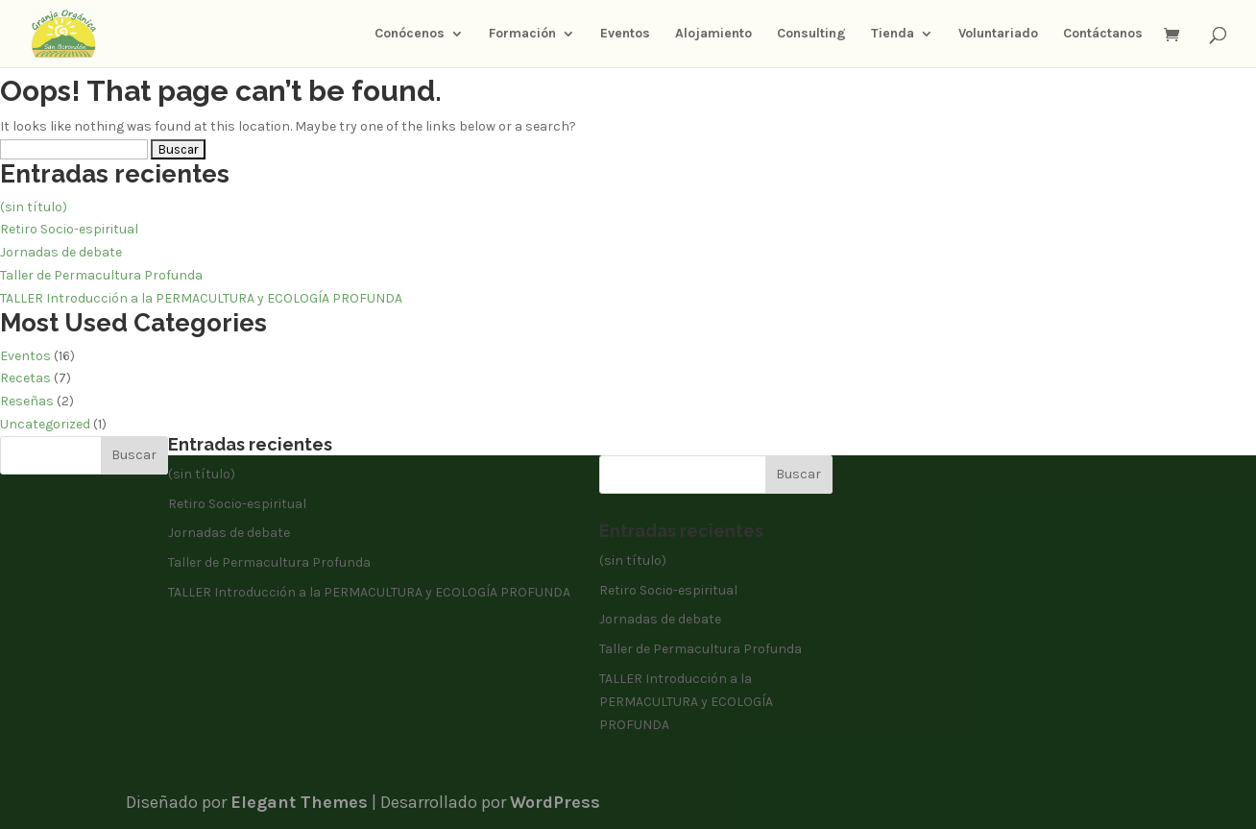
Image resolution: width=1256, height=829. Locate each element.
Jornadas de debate (61, 252)
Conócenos (409, 34)
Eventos (625, 34)
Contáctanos (1103, 34)
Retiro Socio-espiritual (69, 229)
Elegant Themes (299, 802)
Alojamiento (713, 34)
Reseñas (27, 401)
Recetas (25, 378)
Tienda (892, 34)
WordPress (555, 802)
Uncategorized (45, 424)
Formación (522, 34)
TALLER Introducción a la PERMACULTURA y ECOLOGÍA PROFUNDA (201, 298)
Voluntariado (998, 34)
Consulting (811, 34)
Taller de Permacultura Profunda (101, 275)
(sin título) (33, 207)
